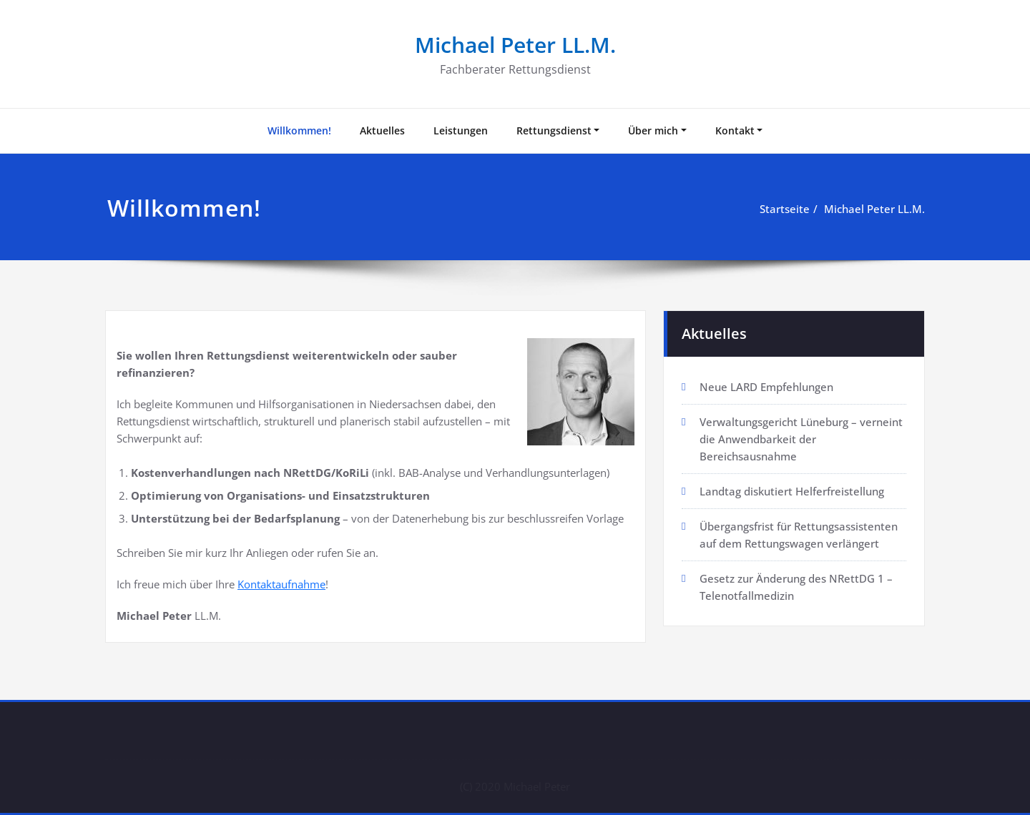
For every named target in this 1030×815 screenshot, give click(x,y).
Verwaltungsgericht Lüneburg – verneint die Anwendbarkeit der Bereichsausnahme (801, 439)
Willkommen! (299, 130)
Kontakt (735, 130)
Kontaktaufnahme (281, 584)
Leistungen (460, 130)
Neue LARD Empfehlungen (766, 387)
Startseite (785, 209)
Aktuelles (382, 130)
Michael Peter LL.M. (515, 44)
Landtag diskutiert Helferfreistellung (792, 491)
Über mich (653, 130)
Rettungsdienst (554, 130)
